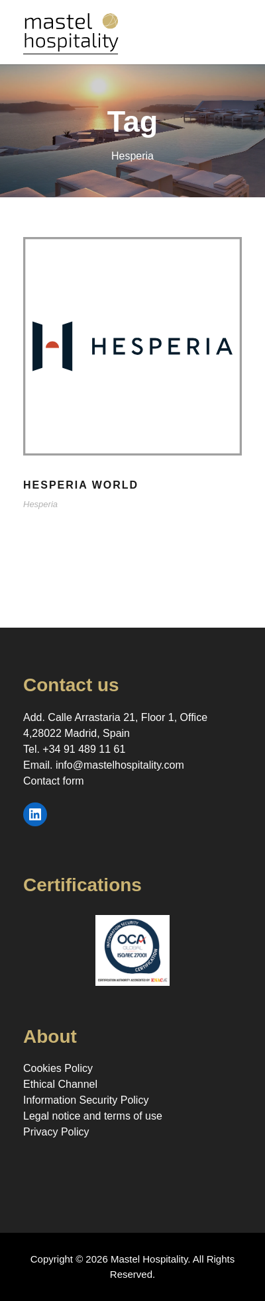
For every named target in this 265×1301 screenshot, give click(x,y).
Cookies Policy (58, 1068)
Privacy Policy (56, 1131)
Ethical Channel (60, 1084)
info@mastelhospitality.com (120, 765)
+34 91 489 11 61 (83, 749)
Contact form (53, 781)
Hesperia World (80, 485)
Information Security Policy (85, 1100)
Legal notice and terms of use (92, 1116)
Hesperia (40, 504)
